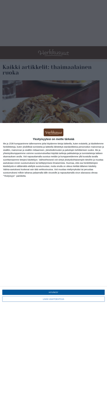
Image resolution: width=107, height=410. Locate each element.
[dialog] (53, 266)
